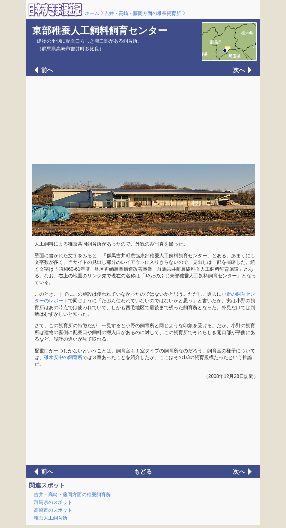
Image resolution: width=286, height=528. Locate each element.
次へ (239, 70)
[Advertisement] (143, 119)
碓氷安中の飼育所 (63, 357)
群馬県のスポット (53, 502)
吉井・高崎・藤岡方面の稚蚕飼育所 (142, 13)
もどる (143, 471)
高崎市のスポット (53, 510)
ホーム (92, 13)
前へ (47, 70)
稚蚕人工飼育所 (50, 517)
